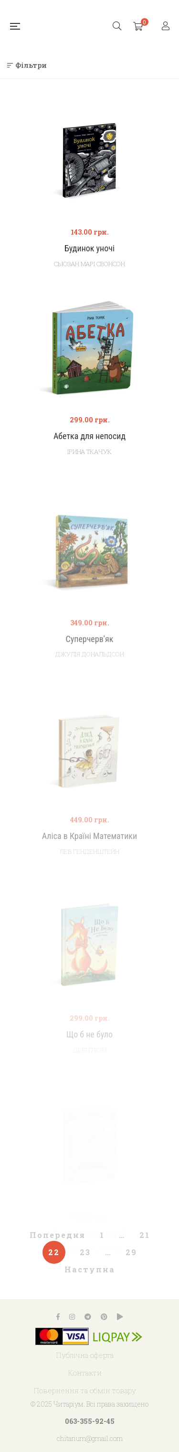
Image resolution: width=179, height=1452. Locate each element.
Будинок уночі (89, 248)
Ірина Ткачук (89, 451)
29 (131, 1252)
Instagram (72, 1316)
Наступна (89, 1269)
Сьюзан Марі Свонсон (89, 263)
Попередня (57, 1235)
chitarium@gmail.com (90, 1438)
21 (144, 1235)
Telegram (87, 1316)
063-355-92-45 (90, 1421)
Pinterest (104, 1316)
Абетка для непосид (89, 436)
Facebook (58, 1316)
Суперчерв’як (90, 655)
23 (85, 1252)
